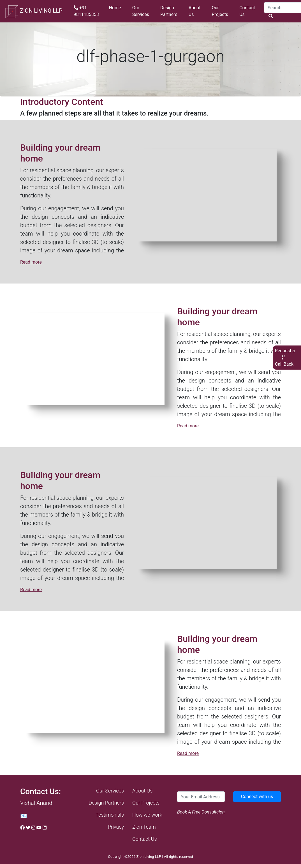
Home (115, 7)
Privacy (116, 827)
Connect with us (257, 796)
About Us (195, 11)
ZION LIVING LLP (33, 11)
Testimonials (110, 815)
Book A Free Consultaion (201, 812)
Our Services (140, 11)
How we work (147, 815)
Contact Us (247, 11)
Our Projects (220, 11)
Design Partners (168, 11)
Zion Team (144, 827)
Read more (31, 262)
